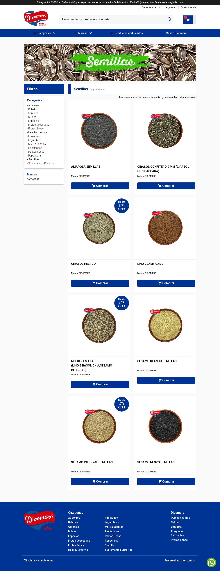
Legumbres (112, 522)
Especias (73, 536)
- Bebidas (32, 109)
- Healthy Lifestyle (37, 132)
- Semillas (33, 159)
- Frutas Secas (35, 128)
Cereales (73, 526)
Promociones (179, 539)
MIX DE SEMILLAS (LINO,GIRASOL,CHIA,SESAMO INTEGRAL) (91, 365)
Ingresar (170, 7)
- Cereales (32, 113)
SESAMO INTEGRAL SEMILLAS (92, 462)
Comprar (100, 186)
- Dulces (31, 116)
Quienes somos (151, 7)
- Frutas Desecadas (38, 124)
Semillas (110, 545)
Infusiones (111, 517)
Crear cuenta (188, 7)
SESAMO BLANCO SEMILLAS (157, 361)
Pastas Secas (113, 536)
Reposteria (111, 540)
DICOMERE (33, 179)
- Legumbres (34, 140)
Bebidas (73, 522)
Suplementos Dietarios (119, 549)
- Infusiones (34, 136)
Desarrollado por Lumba (180, 560)
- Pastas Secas (35, 151)
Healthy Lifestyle (78, 549)
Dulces (72, 531)
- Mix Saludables (36, 144)
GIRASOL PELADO (83, 264)
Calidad (175, 522)
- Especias (33, 120)
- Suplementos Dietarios (41, 163)
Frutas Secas (76, 545)
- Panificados (34, 147)
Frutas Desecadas (79, 540)
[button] (44, 33)
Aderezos (74, 517)
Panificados (112, 531)
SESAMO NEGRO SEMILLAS (156, 462)
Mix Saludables (114, 526)
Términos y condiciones (38, 560)
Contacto (176, 526)
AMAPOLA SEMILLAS (85, 166)
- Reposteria (34, 155)
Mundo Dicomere (176, 33)
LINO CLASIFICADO (150, 264)
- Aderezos (33, 105)
